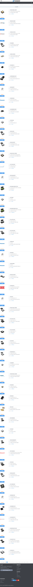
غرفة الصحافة (2, 582)
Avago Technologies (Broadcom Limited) (15, 33)
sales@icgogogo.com (6, 570)
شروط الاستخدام (19, 576)
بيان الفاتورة (18, 575)
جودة (17, 574)
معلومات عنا (18, 566)
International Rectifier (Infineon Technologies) (15, 187)
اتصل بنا (18, 567)
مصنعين (1, 581)
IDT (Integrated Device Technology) (14, 44)
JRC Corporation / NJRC (13, 518)
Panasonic (11, 121)
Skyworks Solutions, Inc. (13, 165)
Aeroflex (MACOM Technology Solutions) (15, 11)
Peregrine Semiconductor (13, 386)
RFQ (2, 18)
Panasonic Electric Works (13, 99)
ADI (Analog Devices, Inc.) (13, 77)
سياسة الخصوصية (19, 568)
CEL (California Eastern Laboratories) (14, 66)
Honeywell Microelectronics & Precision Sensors (16, 452)
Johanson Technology (13, 22)
